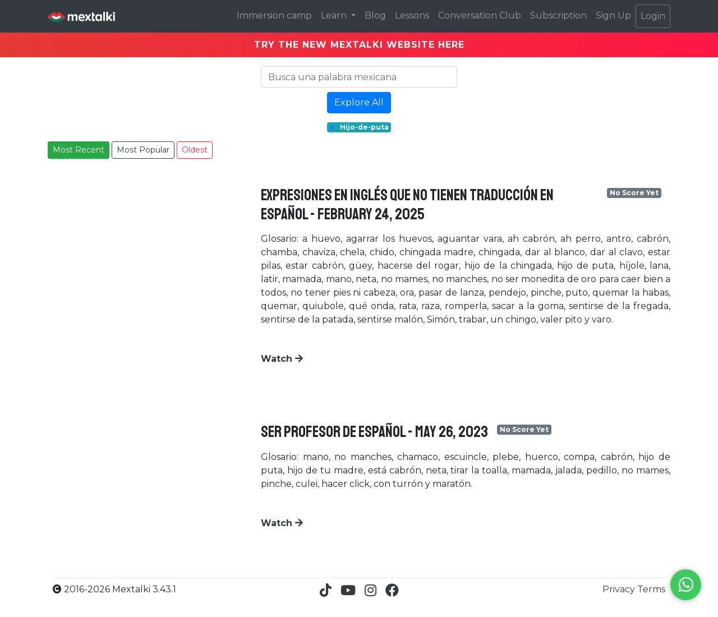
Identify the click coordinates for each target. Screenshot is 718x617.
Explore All (359, 102)
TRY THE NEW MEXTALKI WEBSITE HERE (359, 44)
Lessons (412, 15)
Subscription (558, 15)
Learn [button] (335, 15)
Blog (375, 15)
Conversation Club (479, 15)
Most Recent (78, 150)
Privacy (619, 589)
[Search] (359, 77)
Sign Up (613, 15)
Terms (651, 589)
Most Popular (143, 150)
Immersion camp (274, 15)
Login (653, 16)
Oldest (195, 150)
